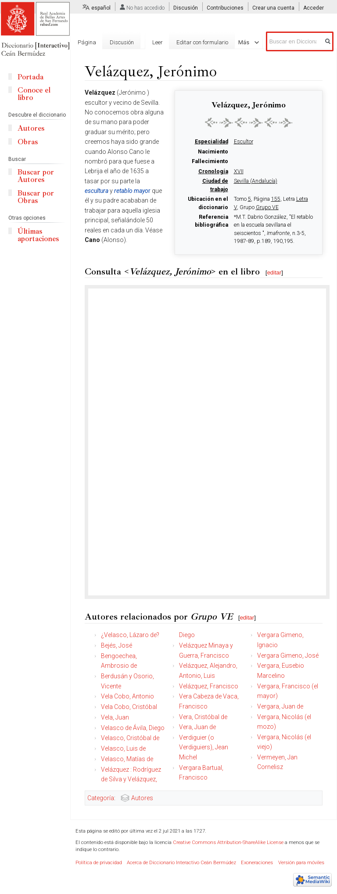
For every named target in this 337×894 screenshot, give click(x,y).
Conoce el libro (34, 93)
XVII (239, 171)
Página (87, 42)
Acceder (313, 8)
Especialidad (211, 142)
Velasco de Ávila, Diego (133, 727)
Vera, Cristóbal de (203, 716)
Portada (30, 77)
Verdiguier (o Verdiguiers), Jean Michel (203, 747)
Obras (28, 142)
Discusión (185, 8)
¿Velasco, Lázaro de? (130, 634)
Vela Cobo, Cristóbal (129, 706)
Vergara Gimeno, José (288, 655)
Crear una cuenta (273, 8)
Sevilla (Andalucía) (255, 181)
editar (274, 272)
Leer (157, 42)
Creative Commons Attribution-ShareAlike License (228, 842)
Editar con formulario (202, 42)
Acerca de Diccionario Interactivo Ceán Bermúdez (181, 863)
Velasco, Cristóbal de (130, 737)
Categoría (100, 797)
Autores (142, 797)
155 (275, 199)
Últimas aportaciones (38, 235)
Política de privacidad (98, 863)
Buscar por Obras (36, 196)
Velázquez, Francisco (208, 686)
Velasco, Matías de (127, 758)
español (101, 8)
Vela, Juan (115, 717)
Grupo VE (267, 207)
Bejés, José (116, 645)
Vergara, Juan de (280, 706)
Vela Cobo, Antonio (127, 696)
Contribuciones (225, 8)
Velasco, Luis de (123, 748)
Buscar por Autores (36, 175)
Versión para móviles (301, 863)
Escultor (243, 142)
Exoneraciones (257, 863)
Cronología (213, 171)
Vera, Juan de (197, 726)
